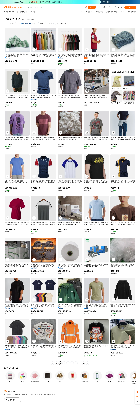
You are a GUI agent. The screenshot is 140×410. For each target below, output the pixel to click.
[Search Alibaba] (55, 7)
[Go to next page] (87, 363)
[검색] (92, 7)
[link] (137, 391)
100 (84, 363)
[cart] (110, 7)
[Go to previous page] (52, 363)
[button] (86, 7)
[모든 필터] (10, 23)
